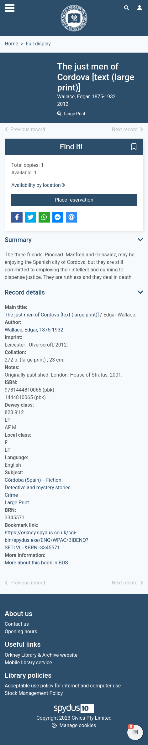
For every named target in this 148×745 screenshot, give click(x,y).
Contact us (17, 624)
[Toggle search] (126, 8)
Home (11, 44)
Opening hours (21, 632)
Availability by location (38, 185)
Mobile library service (28, 662)
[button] (134, 147)
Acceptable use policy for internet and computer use (63, 686)
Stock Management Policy (34, 693)
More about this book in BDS (36, 563)
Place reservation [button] (96, 199)
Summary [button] (18, 240)
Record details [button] (25, 292)
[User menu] (139, 8)
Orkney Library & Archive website (41, 655)
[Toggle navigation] (9, 7)
